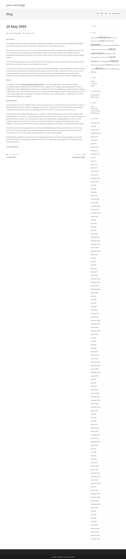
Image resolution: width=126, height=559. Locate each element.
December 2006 (95, 279)
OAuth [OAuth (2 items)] (107, 57)
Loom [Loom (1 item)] (99, 57)
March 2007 (94, 272)
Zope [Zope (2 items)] (95, 72)
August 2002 (94, 445)
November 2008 (95, 206)
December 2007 (95, 241)
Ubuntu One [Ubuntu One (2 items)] (107, 69)
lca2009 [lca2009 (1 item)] (105, 53)
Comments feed (95, 111)
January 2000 (94, 532)
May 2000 (93, 518)
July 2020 (93, 126)
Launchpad (94, 83)
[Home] (97, 13)
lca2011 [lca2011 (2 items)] (110, 53)
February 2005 (95, 355)
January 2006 (94, 317)
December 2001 (95, 473)
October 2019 (95, 130)
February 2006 (95, 313)
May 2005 (93, 345)
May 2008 (93, 227)
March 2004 (94, 390)
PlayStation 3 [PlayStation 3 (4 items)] (95, 61)
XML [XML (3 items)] (92, 72)
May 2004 (93, 383)
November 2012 (95, 154)
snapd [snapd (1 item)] (101, 65)
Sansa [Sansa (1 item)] (98, 65)
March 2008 (94, 234)
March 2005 (94, 351)
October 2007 (95, 247)
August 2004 (94, 376)
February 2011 (95, 171)
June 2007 (94, 261)
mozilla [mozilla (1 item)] (103, 57)
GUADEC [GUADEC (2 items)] (93, 49)
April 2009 (94, 192)
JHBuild (16, 147)
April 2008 (94, 230)
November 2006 (95, 282)
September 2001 (95, 483)
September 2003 (95, 407)
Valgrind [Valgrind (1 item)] (117, 69)
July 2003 (93, 414)
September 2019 (95, 133)
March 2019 (94, 140)
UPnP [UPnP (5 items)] (113, 69)
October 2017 (95, 147)
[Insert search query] (105, 26)
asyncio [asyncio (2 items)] (93, 38)
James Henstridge (15, 5)
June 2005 (94, 341)
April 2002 (94, 459)
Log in (92, 106)
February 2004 (95, 393)
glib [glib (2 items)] (113, 41)
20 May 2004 (116, 13)
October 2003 (95, 403)
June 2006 (94, 299)
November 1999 (95, 539)
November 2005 (95, 324)
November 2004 (95, 365)
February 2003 (95, 428)
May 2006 (93, 303)
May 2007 (93, 265)
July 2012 (93, 157)
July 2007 (93, 258)
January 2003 (94, 431)
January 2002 (94, 469)
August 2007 (94, 254)
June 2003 (94, 417)
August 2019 (94, 137)
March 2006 (94, 310)
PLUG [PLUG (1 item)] (101, 61)
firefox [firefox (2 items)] (110, 41)
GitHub (93, 81)
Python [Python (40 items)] (114, 61)
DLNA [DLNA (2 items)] (106, 41)
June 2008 (94, 223)
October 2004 (95, 369)
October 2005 (95, 327)
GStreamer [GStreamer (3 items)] (115, 45)
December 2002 (95, 435)
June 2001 (94, 487)
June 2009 (94, 189)
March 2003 (94, 424)
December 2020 (95, 123)
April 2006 (94, 306)
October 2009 (95, 182)
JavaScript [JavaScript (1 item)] (105, 49)
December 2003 (95, 397)
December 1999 (95, 535)
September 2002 (95, 442)
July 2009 (93, 185)
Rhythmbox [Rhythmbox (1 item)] (93, 65)
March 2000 (94, 525)
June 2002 (94, 452)
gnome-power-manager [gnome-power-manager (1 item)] (106, 45)
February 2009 (95, 199)
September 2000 (95, 504)
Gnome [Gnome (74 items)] (95, 45)
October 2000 (95, 501)
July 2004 (93, 379)
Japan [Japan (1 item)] (101, 49)
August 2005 (94, 334)
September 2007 (95, 251)
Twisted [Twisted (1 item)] (92, 69)
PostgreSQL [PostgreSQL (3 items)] (106, 61)
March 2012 (94, 164)
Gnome (12, 147)
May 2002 (93, 455)
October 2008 (95, 209)
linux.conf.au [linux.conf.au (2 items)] (94, 57)
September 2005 (95, 331)
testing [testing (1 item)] (113, 65)
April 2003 (94, 421)
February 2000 (95, 528)
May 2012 (93, 161)
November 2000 (95, 497)
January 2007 (94, 275)
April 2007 (94, 268)
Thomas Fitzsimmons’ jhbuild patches (32, 84)
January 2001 (94, 490)
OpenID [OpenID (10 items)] (112, 57)
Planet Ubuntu (95, 97)
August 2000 (94, 508)
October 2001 (95, 480)
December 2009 (95, 178)
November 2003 (95, 400)
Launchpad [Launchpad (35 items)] (97, 53)
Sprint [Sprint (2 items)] (104, 65)
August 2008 (94, 216)
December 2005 (95, 320)
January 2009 (94, 202)
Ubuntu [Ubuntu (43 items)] (99, 68)
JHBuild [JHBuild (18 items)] (111, 49)
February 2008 (95, 237)
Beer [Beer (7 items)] (109, 37)
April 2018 (94, 144)
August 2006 (94, 293)
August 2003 (94, 410)
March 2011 (94, 168)
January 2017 (94, 150)
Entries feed (94, 108)
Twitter (93, 86)
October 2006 (95, 286)
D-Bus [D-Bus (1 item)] (97, 41)
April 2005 (94, 348)
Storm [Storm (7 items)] (109, 65)
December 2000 (95, 494)
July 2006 (93, 296)
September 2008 (95, 213)
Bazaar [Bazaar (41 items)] (103, 37)
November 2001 (95, 476)
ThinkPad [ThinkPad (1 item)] (117, 65)
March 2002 (94, 462)
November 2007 (95, 244)
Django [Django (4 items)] (101, 41)
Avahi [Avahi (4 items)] (97, 38)
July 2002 (93, 449)
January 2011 (94, 175)
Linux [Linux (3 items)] (114, 53)
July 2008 (93, 220)
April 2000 (94, 521)
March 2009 (94, 195)
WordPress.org (95, 113)
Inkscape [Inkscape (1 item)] (98, 49)
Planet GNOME (95, 95)
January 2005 (94, 358)
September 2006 (95, 289)
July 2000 (93, 511)
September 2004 (95, 372)
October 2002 (95, 438)
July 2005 (93, 338)
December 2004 (95, 362)
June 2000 (94, 514)
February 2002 (95, 466)
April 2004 (94, 386)
